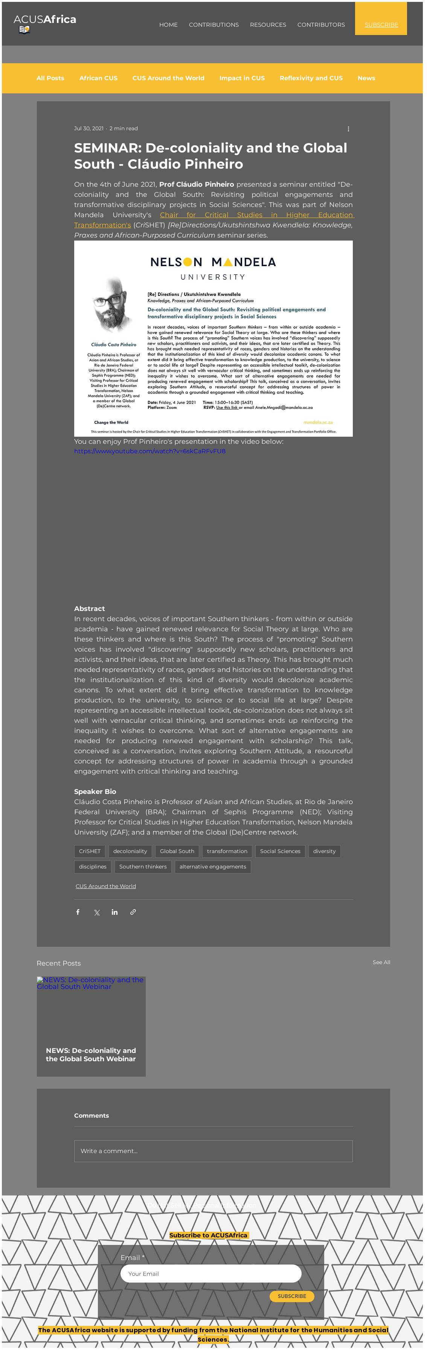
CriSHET (90, 851)
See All (381, 962)
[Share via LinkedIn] (114, 912)
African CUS (98, 78)
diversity (324, 851)
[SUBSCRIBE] (292, 1296)
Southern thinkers (143, 866)
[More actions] (348, 128)
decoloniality (130, 851)
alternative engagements (213, 866)
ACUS (45, 19)
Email (130, 1257)
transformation (227, 851)
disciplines (93, 866)
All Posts (50, 78)
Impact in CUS (242, 78)
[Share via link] (133, 912)
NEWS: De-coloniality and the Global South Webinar (91, 1055)
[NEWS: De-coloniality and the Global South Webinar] (91, 1007)
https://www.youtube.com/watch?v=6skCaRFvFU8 (150, 451)
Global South (177, 851)
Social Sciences (280, 851)
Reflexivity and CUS (311, 78)
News (366, 78)
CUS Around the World (168, 78)
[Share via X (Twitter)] (96, 912)
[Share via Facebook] (77, 912)
